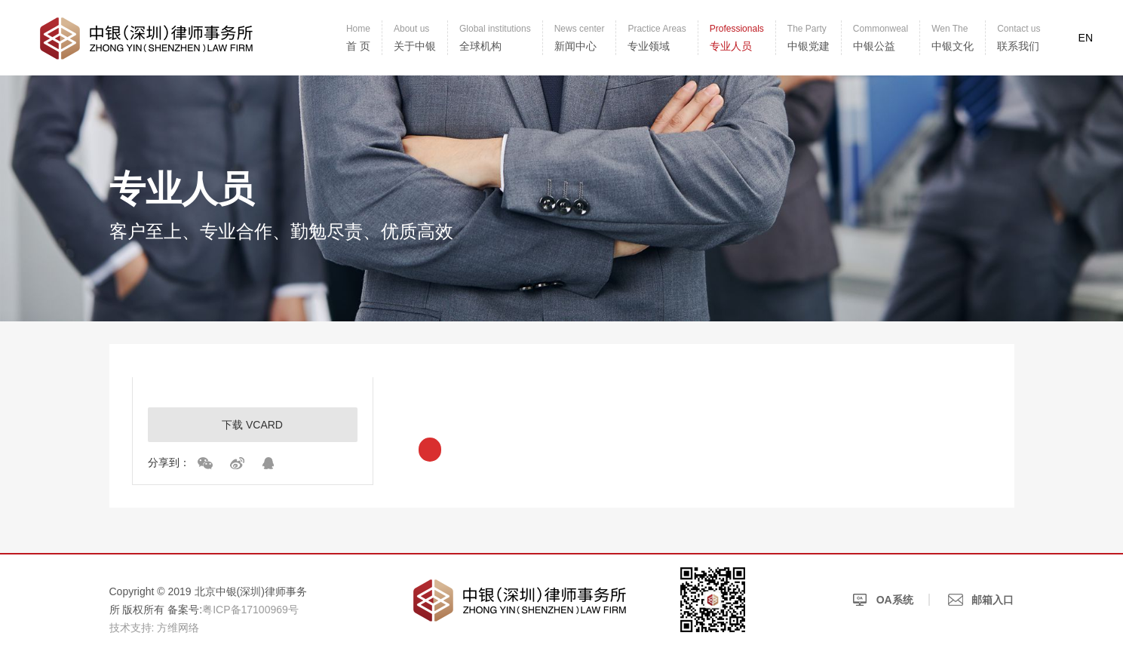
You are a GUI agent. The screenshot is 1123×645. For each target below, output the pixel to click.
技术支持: (132, 628)
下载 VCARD (252, 425)
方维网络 (178, 628)
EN (1086, 38)
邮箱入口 (981, 600)
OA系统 (882, 600)
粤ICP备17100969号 (250, 610)
